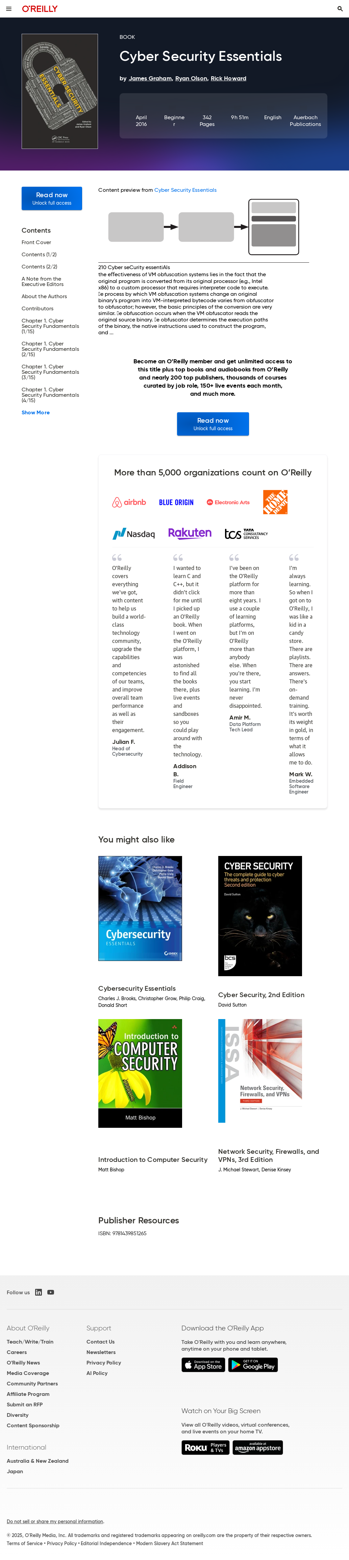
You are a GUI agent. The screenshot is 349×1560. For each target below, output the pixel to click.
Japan (15, 1471)
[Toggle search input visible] (340, 9)
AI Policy (96, 1373)
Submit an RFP (25, 1404)
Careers (17, 1352)
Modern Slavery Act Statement (169, 1543)
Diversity (17, 1415)
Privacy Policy (103, 1362)
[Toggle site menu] (9, 9)
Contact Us (100, 1341)
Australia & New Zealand (38, 1460)
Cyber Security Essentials (185, 190)
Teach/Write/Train (30, 1341)
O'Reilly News (23, 1362)
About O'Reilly (28, 1328)
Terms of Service (25, 1543)
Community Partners (32, 1383)
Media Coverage (28, 1373)
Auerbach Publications (305, 120)
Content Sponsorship (33, 1425)
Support (98, 1328)
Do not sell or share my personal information (55, 1521)
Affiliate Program (28, 1394)
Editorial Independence (106, 1543)
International (26, 1447)
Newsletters (101, 1352)
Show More (36, 412)
